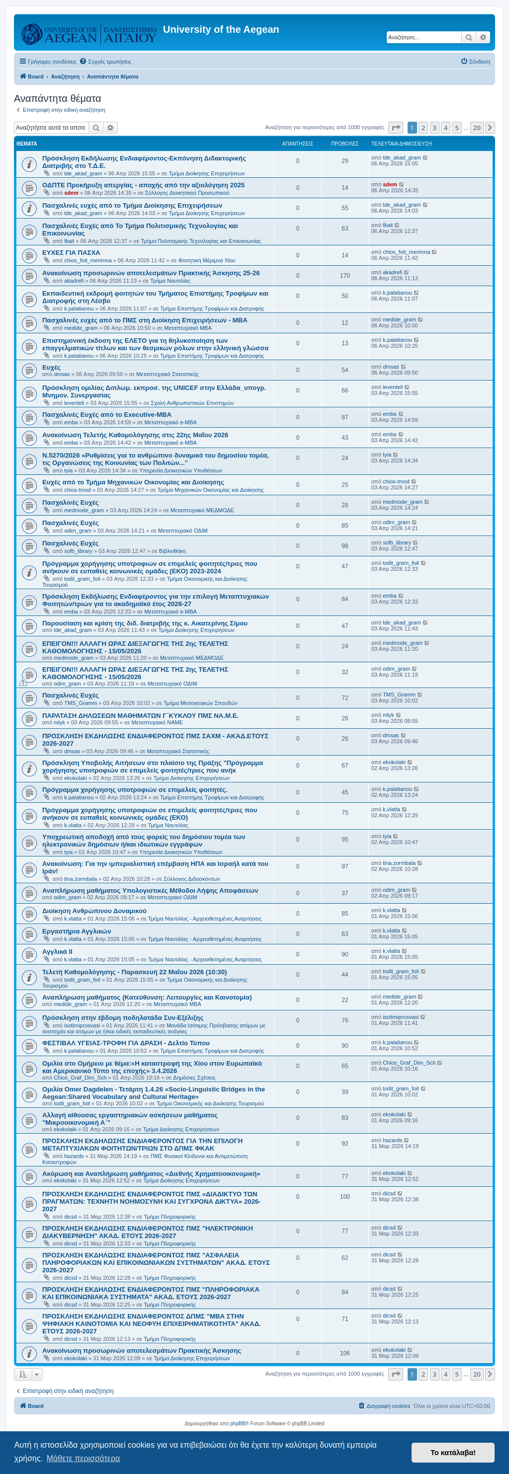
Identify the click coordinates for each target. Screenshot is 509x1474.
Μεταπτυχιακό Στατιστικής (167, 374)
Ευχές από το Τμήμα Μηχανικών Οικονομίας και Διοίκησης (133, 482)
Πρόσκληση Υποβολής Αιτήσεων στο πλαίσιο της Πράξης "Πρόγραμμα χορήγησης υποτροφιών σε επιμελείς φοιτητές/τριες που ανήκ (152, 766)
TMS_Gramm (80, 703)
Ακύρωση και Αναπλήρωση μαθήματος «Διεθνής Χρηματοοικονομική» (151, 1173)
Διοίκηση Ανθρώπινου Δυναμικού (94, 911)
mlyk (59, 722)
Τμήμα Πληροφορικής (170, 1217)
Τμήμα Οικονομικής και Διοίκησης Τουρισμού (210, 1103)
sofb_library (78, 551)
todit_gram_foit (82, 579)
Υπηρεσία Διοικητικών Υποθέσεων (180, 470)
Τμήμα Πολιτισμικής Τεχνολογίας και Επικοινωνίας (201, 241)
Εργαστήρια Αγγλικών (76, 931)
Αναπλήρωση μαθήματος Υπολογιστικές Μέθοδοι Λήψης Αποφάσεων (150, 890)
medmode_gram (84, 510)
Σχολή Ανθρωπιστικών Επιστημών (192, 403)
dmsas (62, 374)
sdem (71, 193)
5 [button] (457, 127)
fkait (69, 241)
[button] (395, 128)
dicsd (70, 1217)
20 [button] (477, 127)
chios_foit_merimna (87, 260)
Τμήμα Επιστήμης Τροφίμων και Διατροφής (212, 308)
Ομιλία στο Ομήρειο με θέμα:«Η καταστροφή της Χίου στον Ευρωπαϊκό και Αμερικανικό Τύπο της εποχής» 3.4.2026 (152, 1067)
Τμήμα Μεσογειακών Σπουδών (201, 703)
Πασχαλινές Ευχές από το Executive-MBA (106, 414)
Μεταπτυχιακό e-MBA (171, 422)
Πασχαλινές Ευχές (70, 502)
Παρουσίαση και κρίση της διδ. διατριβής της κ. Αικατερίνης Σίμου (145, 623)
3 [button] (434, 127)
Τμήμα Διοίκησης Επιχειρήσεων (207, 173)
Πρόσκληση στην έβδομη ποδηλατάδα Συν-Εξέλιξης (122, 1017)
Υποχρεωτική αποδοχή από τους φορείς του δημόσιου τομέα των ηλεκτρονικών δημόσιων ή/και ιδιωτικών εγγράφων (144, 840)
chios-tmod (77, 490)
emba (71, 422)
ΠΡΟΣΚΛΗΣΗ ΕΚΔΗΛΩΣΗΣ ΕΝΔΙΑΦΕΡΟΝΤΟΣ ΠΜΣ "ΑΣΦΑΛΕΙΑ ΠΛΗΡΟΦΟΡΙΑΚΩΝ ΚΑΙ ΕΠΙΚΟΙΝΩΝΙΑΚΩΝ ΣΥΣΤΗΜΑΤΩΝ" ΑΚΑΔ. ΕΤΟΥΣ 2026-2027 (156, 1262)
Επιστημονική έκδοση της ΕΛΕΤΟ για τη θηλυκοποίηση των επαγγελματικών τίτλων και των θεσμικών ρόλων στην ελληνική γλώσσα (155, 344)
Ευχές (51, 367)
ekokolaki (75, 778)
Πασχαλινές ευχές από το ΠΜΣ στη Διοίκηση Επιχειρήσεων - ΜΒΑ (145, 320)
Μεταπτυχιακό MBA (188, 328)
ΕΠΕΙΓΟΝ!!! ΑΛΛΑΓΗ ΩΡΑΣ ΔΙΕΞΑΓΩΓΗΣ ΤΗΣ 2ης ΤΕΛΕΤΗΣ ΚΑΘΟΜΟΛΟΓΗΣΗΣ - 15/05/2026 (135, 647)
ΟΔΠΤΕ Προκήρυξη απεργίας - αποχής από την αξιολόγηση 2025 (143, 185)
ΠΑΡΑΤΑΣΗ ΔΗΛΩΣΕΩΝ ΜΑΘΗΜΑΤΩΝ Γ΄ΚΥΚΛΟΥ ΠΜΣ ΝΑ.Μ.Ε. (140, 715)
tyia (68, 470)
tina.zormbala (80, 879)
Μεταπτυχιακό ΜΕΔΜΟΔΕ (202, 510)
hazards (74, 1156)
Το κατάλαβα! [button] (453, 1453)
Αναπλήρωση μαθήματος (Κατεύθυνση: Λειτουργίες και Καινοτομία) (147, 997)
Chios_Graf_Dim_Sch (80, 1078)
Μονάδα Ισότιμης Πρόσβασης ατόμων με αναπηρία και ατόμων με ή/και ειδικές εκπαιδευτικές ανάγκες (153, 1028)
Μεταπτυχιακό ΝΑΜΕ (157, 722)
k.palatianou (78, 308)
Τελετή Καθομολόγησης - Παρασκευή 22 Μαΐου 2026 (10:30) (134, 972)
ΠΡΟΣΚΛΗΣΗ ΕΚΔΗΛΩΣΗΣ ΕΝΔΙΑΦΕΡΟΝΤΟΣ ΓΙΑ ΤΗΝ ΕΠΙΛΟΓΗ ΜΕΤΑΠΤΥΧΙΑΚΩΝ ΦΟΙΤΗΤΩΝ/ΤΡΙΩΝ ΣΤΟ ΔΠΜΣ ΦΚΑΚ (142, 1144)
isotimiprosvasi (82, 1025)
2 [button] (423, 127)
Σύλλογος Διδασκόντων (192, 879)
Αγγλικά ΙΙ (57, 951)
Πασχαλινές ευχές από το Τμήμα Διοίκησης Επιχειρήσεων (132, 205)
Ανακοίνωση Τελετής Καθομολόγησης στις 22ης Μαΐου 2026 (135, 435)
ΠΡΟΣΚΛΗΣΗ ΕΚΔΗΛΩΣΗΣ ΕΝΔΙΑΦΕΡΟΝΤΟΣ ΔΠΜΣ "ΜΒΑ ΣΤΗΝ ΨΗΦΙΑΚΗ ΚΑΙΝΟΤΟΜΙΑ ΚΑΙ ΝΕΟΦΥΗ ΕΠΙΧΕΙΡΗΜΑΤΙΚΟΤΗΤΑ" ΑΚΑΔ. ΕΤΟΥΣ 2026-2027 (151, 1324)
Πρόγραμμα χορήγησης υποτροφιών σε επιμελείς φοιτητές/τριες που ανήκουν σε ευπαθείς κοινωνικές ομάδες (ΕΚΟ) (149, 813)
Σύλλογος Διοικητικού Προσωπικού (187, 193)
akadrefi (74, 281)
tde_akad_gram (83, 173)
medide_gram (80, 328)
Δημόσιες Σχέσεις (194, 1078)
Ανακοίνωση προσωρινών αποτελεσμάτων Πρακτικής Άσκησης (141, 1350)
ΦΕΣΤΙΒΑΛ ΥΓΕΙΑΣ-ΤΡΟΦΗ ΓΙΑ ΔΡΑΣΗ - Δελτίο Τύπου (126, 1043)
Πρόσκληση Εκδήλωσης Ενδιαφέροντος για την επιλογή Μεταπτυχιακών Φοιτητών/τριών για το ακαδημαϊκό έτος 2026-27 (155, 600)
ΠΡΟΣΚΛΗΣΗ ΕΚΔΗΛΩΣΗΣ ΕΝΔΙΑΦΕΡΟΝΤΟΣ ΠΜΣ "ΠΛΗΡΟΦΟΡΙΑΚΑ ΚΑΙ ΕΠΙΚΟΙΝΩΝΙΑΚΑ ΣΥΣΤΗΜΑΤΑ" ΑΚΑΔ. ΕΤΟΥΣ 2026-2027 (150, 1293)
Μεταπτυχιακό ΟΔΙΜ (183, 531)
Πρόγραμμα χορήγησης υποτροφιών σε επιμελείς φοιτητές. (135, 789)
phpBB (237, 1423)
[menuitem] (105, 62)
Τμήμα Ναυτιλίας (170, 281)
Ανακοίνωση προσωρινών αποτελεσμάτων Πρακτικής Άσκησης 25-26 (151, 273)
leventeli (74, 403)
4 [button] (445, 127)
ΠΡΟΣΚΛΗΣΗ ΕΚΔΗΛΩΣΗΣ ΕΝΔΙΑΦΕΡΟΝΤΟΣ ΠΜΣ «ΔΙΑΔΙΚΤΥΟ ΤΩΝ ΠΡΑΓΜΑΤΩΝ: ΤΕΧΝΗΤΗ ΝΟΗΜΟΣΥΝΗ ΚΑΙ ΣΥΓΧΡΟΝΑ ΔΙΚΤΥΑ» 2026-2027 (151, 1201)
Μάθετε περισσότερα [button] (83, 1458)
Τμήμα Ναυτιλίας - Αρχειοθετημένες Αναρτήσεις (205, 919)
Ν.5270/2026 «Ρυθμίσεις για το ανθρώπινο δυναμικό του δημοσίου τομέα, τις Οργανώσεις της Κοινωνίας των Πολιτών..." (155, 459)
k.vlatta (73, 825)
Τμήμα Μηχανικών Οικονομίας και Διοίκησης (211, 490)
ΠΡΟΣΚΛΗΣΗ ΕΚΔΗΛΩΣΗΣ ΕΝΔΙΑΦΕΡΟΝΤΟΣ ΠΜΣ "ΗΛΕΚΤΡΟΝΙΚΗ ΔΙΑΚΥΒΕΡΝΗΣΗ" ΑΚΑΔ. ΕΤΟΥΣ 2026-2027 (147, 1232)
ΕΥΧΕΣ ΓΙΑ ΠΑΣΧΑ (71, 252)
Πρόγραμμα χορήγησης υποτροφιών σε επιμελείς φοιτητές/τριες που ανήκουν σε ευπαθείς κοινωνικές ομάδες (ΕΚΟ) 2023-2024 (149, 567)
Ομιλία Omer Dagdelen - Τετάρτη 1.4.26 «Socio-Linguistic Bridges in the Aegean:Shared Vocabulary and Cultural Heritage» (153, 1093)
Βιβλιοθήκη (172, 551)
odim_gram (77, 531)
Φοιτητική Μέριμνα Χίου (206, 260)
